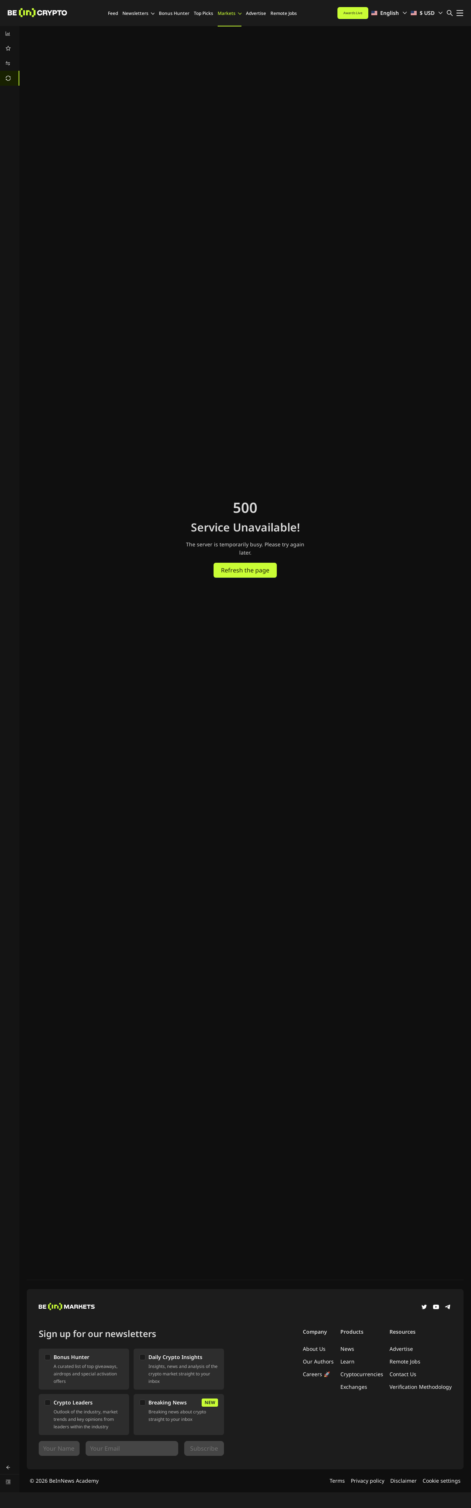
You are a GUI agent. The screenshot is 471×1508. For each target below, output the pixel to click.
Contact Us (403, 1374)
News (347, 1348)
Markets (229, 13)
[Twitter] (424, 1307)
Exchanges (353, 1386)
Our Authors (318, 1361)
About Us (314, 1348)
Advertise (256, 13)
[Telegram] (448, 1307)
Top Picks (203, 13)
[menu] (9, 56)
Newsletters (138, 13)
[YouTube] (436, 1307)
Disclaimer (403, 1480)
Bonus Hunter (174, 13)
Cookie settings (442, 1480)
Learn (347, 1361)
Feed (113, 13)
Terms (337, 1480)
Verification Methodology (421, 1386)
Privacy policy (367, 1480)
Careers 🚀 (316, 1374)
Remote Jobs (283, 13)
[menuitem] (9, 33)
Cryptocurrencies (361, 1374)
